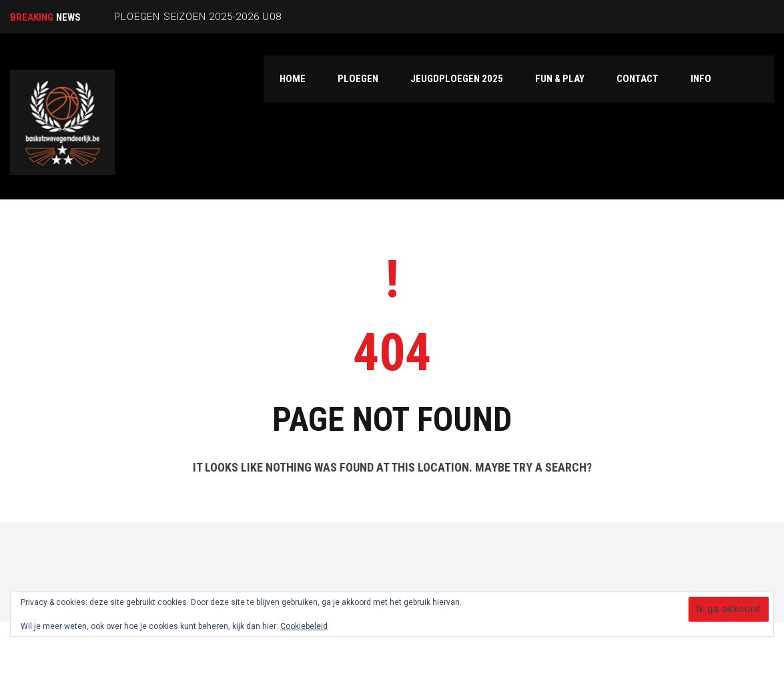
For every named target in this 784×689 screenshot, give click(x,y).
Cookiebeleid (304, 626)
